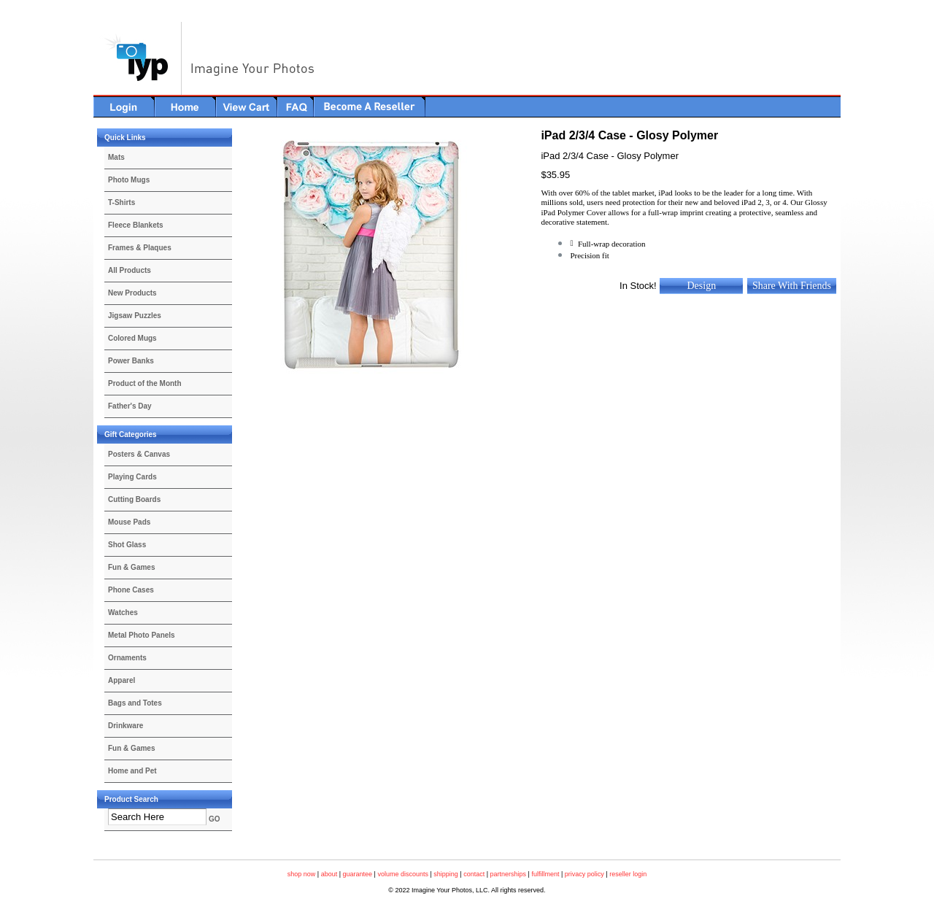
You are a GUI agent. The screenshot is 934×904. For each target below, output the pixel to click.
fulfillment (545, 874)
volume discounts (402, 874)
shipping (445, 874)
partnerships (508, 874)
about (329, 874)
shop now (301, 874)
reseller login (628, 874)
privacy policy (584, 874)
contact (474, 874)
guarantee (358, 874)
